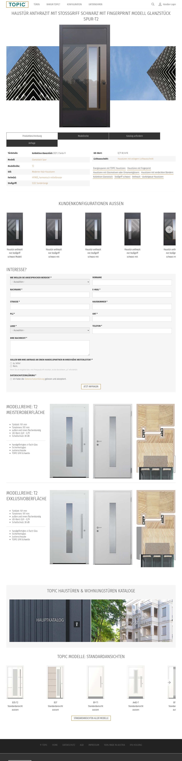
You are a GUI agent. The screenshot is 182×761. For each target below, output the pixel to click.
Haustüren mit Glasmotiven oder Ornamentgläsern (116, 165)
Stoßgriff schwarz (122, 169)
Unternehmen (96, 4)
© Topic (43, 737)
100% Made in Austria (114, 737)
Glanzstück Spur (39, 152)
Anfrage (154, 136)
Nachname (16, 282)
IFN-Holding (136, 737)
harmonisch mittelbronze (50, 170)
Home (55, 737)
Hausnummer (99, 294)
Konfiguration (74, 4)
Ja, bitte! (15, 356)
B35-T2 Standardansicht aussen (15, 699)
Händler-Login (169, 4)
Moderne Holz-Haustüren (43, 164)
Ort (95, 306)
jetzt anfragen (91, 379)
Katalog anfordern (112, 136)
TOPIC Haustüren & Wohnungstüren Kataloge (91, 583)
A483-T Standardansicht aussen (135, 699)
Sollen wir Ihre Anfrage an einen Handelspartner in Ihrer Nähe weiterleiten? (51, 352)
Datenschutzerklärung (23, 368)
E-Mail (96, 282)
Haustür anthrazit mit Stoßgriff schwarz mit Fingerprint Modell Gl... (54, 249)
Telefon (97, 318)
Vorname (97, 270)
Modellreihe (69, 136)
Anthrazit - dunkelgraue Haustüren (147, 169)
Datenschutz (68, 737)
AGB (82, 737)
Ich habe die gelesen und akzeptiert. (38, 371)
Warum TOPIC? (53, 4)
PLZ (12, 306)
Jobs (134, 173)
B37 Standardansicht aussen (55, 699)
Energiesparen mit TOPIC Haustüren (109, 161)
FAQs (143, 173)
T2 (33, 159)
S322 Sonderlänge (40, 176)
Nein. (14, 359)
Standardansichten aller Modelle (91, 711)
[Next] (169, 222)
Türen (37, 4)
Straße (15, 294)
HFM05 (35, 170)
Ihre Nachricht (18, 331)
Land (13, 318)
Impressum (93, 737)
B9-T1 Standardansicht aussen (95, 699)
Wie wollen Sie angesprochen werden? (31, 270)
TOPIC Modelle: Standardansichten (91, 649)
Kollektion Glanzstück (103, 169)
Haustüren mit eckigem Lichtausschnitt (135, 151)
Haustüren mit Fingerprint (139, 161)
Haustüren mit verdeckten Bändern (157, 165)
